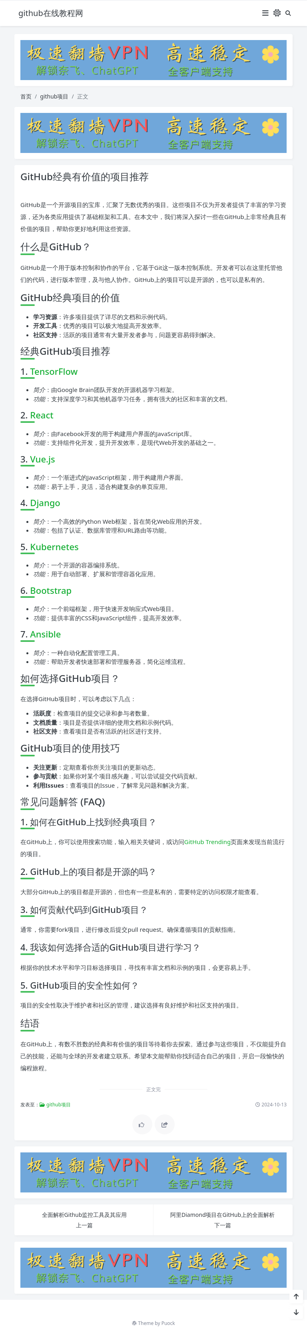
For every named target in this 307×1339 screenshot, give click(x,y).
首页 (26, 96)
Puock (168, 1323)
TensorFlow (54, 371)
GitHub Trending (207, 842)
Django (45, 503)
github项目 (54, 96)
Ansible (45, 634)
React (41, 415)
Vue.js (42, 459)
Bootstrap (51, 590)
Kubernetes (54, 547)
